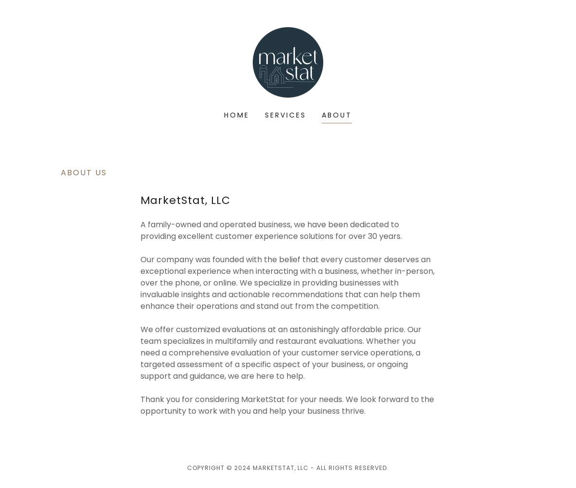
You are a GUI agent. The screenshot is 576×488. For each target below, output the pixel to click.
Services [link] (285, 115)
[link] (288, 61)
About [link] (337, 115)
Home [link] (236, 115)
